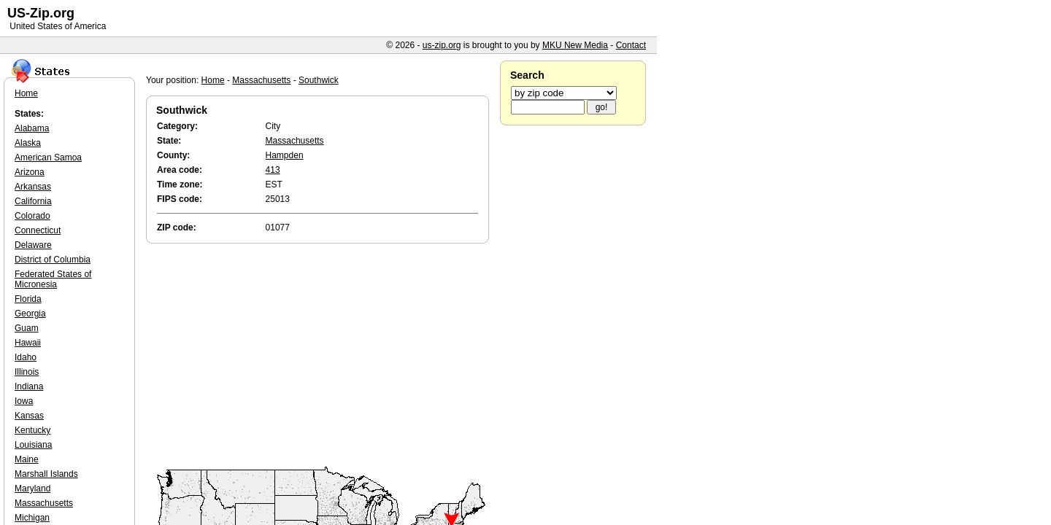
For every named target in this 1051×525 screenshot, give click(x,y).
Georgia (30, 313)
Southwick (319, 80)
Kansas (29, 416)
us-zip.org (442, 45)
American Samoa (48, 157)
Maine (27, 459)
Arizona (30, 172)
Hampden (285, 155)
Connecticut (38, 230)
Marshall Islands (46, 474)
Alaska (28, 143)
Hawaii (28, 343)
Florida (28, 299)
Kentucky (32, 430)
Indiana (29, 386)
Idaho (25, 357)
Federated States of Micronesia (53, 279)
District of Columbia (53, 259)
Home (213, 80)
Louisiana (33, 445)
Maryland (32, 488)
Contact (631, 45)
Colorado (32, 216)
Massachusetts (261, 80)
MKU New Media (575, 45)
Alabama (32, 128)
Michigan (32, 518)
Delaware (33, 245)
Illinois (27, 372)
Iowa (24, 401)
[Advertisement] (321, 356)
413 (273, 170)
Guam (27, 328)
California (33, 201)
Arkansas (33, 187)
